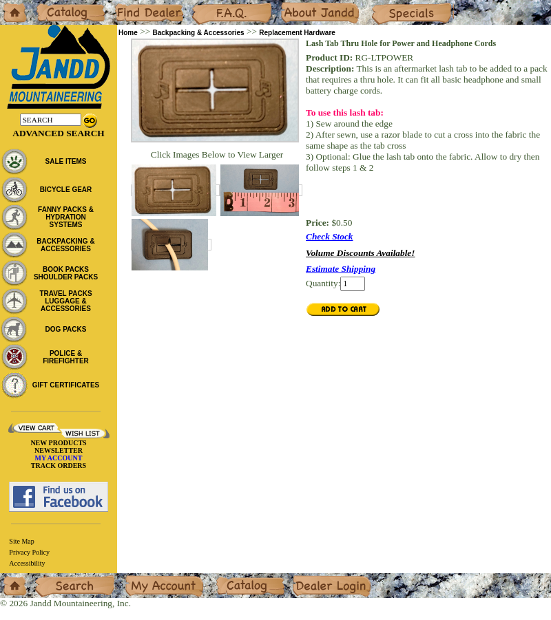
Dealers (128, 5)
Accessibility (27, 563)
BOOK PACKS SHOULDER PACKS (66, 273)
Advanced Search (58, 133)
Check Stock (329, 236)
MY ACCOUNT (59, 458)
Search (47, 578)
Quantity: (323, 283)
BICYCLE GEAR (66, 189)
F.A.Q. (203, 5)
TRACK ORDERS (58, 465)
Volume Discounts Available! (360, 253)
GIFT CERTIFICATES (66, 385)
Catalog (49, 5)
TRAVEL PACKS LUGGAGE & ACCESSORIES (65, 301)
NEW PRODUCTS (58, 443)
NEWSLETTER (58, 450)
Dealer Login (317, 578)
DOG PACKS (66, 329)
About (291, 5)
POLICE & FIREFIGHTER (66, 357)
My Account (147, 578)
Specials (386, 5)
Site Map (21, 541)
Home (11, 5)
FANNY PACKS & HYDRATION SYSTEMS (66, 217)
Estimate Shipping (340, 269)
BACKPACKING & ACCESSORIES (65, 245)
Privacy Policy (29, 552)
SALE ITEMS (65, 161)
